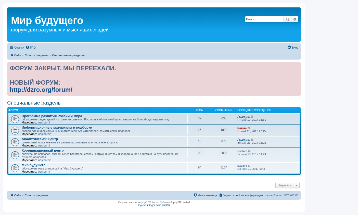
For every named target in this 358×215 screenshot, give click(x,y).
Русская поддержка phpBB (154, 205)
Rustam (242, 151)
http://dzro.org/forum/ (41, 89)
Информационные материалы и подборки (57, 127)
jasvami (242, 165)
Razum (242, 128)
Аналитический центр (40, 139)
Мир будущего (34, 165)
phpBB (145, 202)
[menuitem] (30, 47)
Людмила (243, 116)
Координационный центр (43, 150)
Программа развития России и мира (52, 116)
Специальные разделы (34, 103)
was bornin (44, 122)
